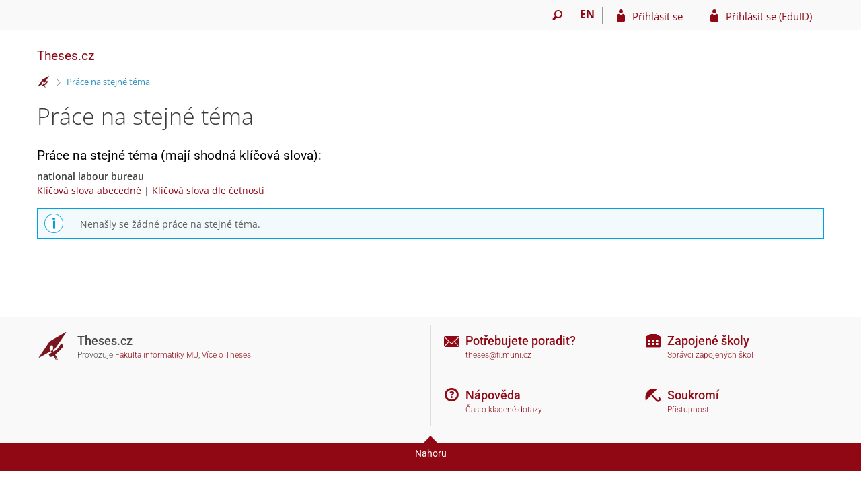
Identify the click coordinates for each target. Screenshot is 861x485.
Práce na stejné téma (108, 81)
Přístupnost (688, 409)
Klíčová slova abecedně (89, 190)
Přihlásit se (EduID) (769, 16)
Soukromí (693, 395)
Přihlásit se (657, 16)
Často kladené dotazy (503, 409)
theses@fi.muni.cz (498, 355)
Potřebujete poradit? (520, 340)
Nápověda (493, 395)
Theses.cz (65, 55)
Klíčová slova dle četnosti (208, 190)
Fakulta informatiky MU (156, 355)
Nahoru (431, 453)
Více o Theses (226, 355)
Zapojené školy (708, 340)
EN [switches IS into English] (587, 14)
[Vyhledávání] (557, 15)
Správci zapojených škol (710, 355)
